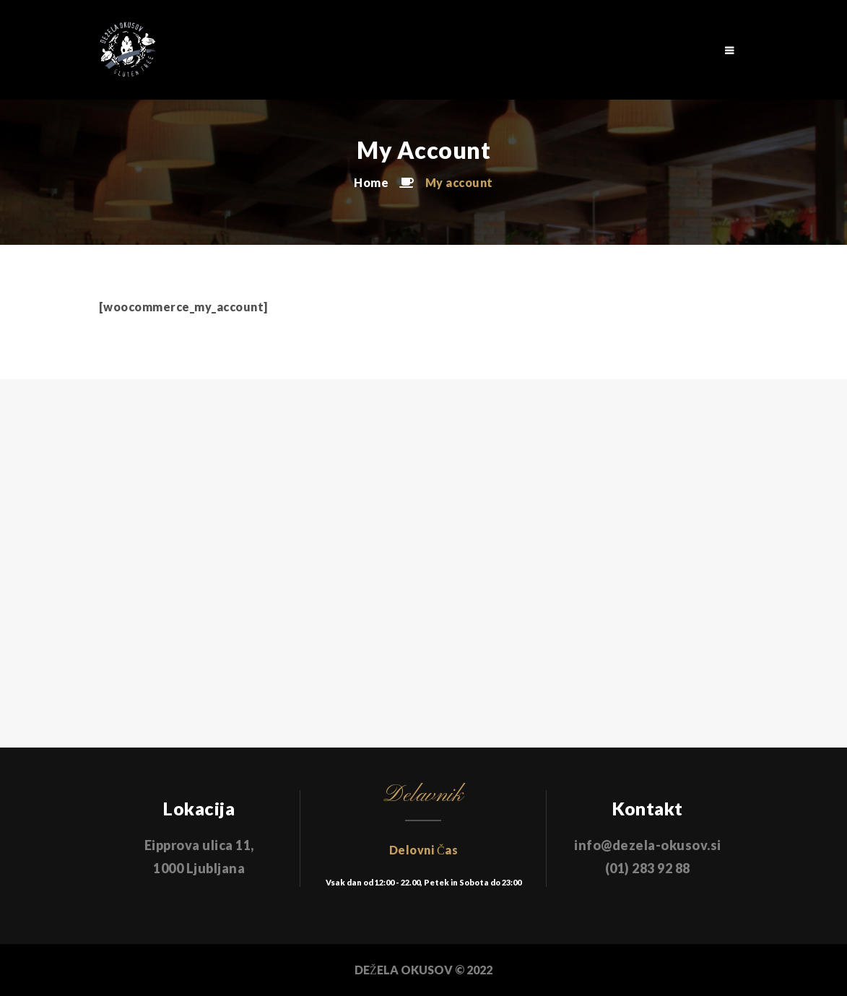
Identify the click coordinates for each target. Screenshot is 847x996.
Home (371, 182)
